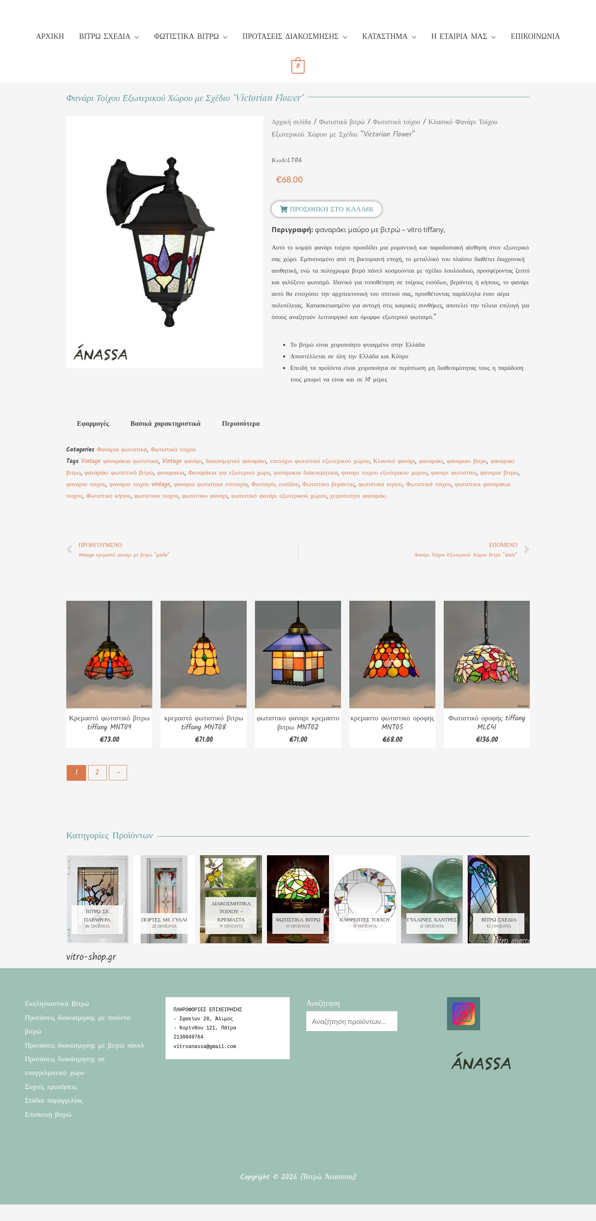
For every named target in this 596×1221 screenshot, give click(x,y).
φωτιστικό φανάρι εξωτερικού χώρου (279, 496)
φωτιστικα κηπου (380, 484)
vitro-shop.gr (91, 960)
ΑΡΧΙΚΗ (50, 37)
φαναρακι (431, 461)
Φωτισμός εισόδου (274, 484)
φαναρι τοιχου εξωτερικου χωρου (384, 473)
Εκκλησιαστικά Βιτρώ (58, 1007)
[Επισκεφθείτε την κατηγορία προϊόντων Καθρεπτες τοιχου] (365, 902)
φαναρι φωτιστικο (453, 473)
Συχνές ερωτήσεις (52, 1104)
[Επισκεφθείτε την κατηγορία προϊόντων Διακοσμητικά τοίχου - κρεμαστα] (231, 902)
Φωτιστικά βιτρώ (346, 122)
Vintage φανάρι (182, 461)
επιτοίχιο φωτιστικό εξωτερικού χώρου (320, 461)
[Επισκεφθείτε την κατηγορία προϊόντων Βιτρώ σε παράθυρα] (97, 902)
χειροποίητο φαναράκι (358, 496)
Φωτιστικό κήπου (108, 496)
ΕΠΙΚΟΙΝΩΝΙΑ (535, 37)
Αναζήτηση (323, 1007)
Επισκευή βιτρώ (49, 1131)
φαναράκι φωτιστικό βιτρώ (119, 473)
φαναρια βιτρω (499, 473)
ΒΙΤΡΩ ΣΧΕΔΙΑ (104, 37)
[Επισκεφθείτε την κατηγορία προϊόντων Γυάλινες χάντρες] (432, 902)
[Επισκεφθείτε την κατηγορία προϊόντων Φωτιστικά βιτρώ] (298, 902)
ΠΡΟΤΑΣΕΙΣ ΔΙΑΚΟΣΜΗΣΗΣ (291, 37)
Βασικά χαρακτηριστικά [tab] (165, 424)
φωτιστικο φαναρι (205, 496)
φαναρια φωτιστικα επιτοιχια (211, 484)
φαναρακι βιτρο (467, 461)
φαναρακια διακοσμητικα (306, 473)
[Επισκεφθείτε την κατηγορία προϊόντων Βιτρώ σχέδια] (499, 902)
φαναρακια (171, 473)
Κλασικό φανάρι (394, 461)
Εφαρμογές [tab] (93, 424)
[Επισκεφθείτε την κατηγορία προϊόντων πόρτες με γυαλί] (164, 902)
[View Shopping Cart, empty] (298, 67)
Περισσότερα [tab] (241, 424)
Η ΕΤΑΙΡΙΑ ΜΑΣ (459, 37)
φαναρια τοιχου (86, 484)
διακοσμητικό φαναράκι (236, 461)
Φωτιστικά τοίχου (403, 122)
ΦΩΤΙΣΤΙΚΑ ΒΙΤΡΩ (186, 37)
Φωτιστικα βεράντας (329, 484)
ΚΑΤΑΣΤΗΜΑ (385, 37)
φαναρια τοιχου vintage (139, 484)
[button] (327, 209)
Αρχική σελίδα (292, 122)
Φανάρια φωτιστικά (122, 450)
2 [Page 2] (98, 775)
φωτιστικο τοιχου (156, 496)
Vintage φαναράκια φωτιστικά (120, 461)
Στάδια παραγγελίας (55, 1118)
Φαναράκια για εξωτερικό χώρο (229, 473)
